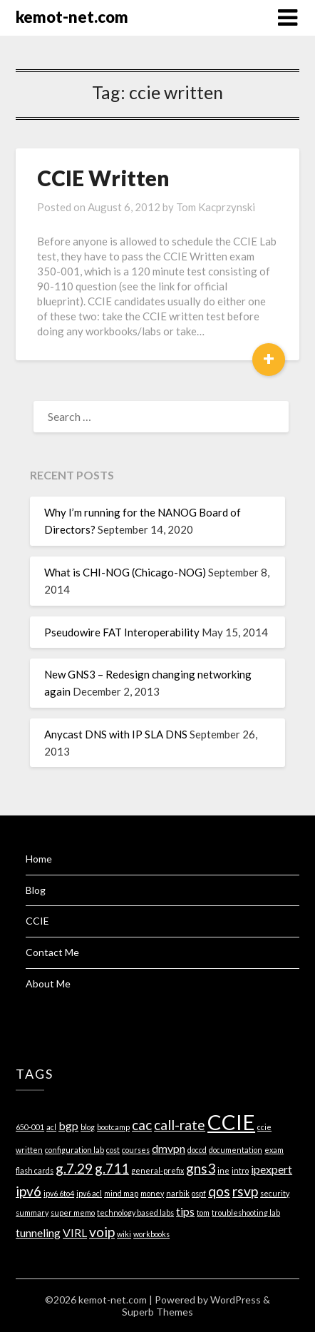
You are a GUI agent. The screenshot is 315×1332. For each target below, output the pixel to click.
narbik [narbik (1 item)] (178, 1193)
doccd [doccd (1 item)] (197, 1149)
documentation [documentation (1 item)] (235, 1149)
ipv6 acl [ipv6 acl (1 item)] (89, 1193)
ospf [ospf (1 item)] (199, 1193)
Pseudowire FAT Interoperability (122, 632)
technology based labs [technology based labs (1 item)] (135, 1212)
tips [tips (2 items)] (185, 1211)
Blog (36, 890)
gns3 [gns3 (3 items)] (200, 1168)
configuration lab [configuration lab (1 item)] (74, 1149)
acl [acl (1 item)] (51, 1127)
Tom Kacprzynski (215, 206)
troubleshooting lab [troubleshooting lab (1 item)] (246, 1212)
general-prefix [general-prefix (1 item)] (157, 1170)
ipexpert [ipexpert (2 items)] (271, 1169)
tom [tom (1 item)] (203, 1212)
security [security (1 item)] (274, 1193)
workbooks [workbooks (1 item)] (151, 1234)
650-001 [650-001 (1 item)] (30, 1127)
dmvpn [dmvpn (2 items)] (168, 1148)
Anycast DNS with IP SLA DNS (115, 734)
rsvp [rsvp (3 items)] (245, 1191)
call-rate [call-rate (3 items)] (179, 1125)
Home (39, 859)
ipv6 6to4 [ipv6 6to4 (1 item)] (58, 1193)
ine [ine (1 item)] (223, 1170)
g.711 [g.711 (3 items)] (112, 1168)
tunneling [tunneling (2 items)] (38, 1232)
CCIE (37, 921)
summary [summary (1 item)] (32, 1212)
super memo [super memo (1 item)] (73, 1212)
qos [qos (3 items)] (219, 1191)
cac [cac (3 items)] (142, 1125)
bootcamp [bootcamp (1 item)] (113, 1127)
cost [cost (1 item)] (113, 1149)
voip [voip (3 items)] (102, 1232)
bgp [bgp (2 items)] (68, 1125)
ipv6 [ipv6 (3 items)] (28, 1191)
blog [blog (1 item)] (88, 1127)
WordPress (235, 1299)
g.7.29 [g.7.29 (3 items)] (74, 1168)
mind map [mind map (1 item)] (121, 1193)
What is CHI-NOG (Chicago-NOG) (125, 572)
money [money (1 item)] (152, 1193)
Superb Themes (157, 1312)
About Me (48, 983)
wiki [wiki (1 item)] (124, 1234)
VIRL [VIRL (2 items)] (75, 1232)
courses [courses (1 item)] (136, 1149)
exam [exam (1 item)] (274, 1149)
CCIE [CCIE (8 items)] (231, 1121)
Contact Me (52, 952)
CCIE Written (103, 177)
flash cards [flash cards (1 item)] (34, 1170)
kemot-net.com (72, 16)
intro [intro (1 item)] (240, 1170)
